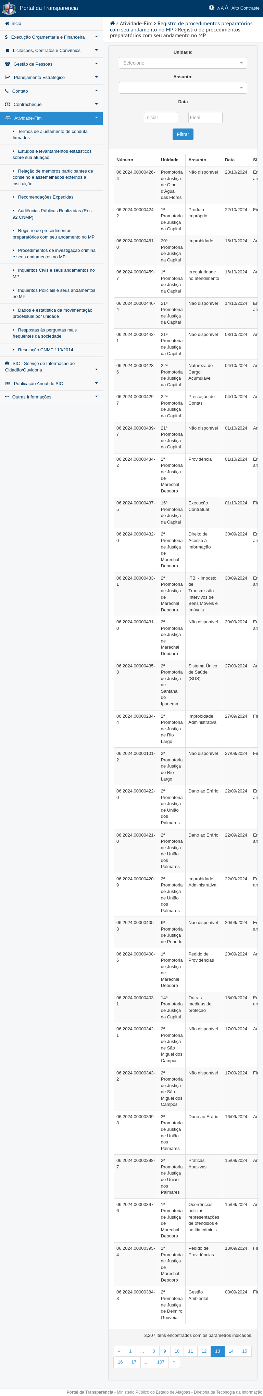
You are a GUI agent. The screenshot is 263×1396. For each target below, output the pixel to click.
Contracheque (51, 104)
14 (231, 1351)
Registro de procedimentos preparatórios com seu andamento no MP (54, 234)
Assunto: (182, 76)
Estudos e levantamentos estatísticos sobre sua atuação (52, 154)
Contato (51, 91)
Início (13, 23)
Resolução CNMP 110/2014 (43, 349)
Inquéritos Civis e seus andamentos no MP (54, 273)
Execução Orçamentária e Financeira (51, 37)
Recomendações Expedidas (43, 197)
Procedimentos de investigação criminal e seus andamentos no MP (55, 253)
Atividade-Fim (51, 118)
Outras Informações (51, 396)
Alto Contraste (245, 8)
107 (161, 1362)
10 (177, 1351)
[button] (183, 63)
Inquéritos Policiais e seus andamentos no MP (54, 293)
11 (190, 1351)
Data (183, 101)
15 (244, 1351)
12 (204, 1351)
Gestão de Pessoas (51, 64)
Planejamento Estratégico (51, 77)
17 (133, 1362)
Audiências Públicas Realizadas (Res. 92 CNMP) (53, 214)
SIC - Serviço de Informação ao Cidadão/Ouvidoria (51, 366)
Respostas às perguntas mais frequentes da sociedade (45, 333)
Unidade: (183, 52)
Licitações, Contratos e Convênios (51, 50)
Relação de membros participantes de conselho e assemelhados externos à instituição (53, 177)
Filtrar (183, 134)
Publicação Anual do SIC (51, 383)
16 (120, 1362)
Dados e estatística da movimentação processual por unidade (52, 313)
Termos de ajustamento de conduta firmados (50, 134)
